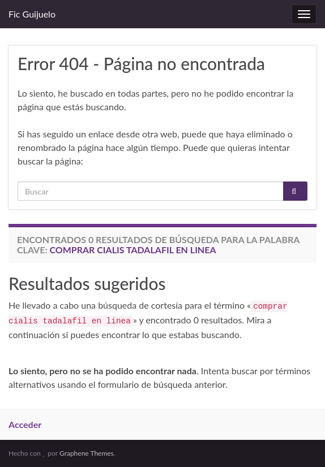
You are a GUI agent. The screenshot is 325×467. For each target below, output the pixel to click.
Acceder (24, 424)
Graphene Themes (86, 453)
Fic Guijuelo (31, 13)
